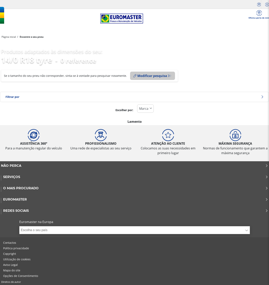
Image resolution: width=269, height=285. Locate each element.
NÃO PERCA (134, 165)
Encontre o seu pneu (31, 36)
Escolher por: (124, 110)
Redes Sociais (135, 210)
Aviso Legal (10, 265)
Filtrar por (134, 97)
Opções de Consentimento (20, 276)
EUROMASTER (135, 199)
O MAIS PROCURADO (135, 188)
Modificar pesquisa (150, 76)
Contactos (9, 243)
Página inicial (9, 36)
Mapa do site (11, 270)
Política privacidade (16, 248)
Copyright (9, 254)
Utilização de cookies (17, 259)
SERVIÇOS (135, 177)
